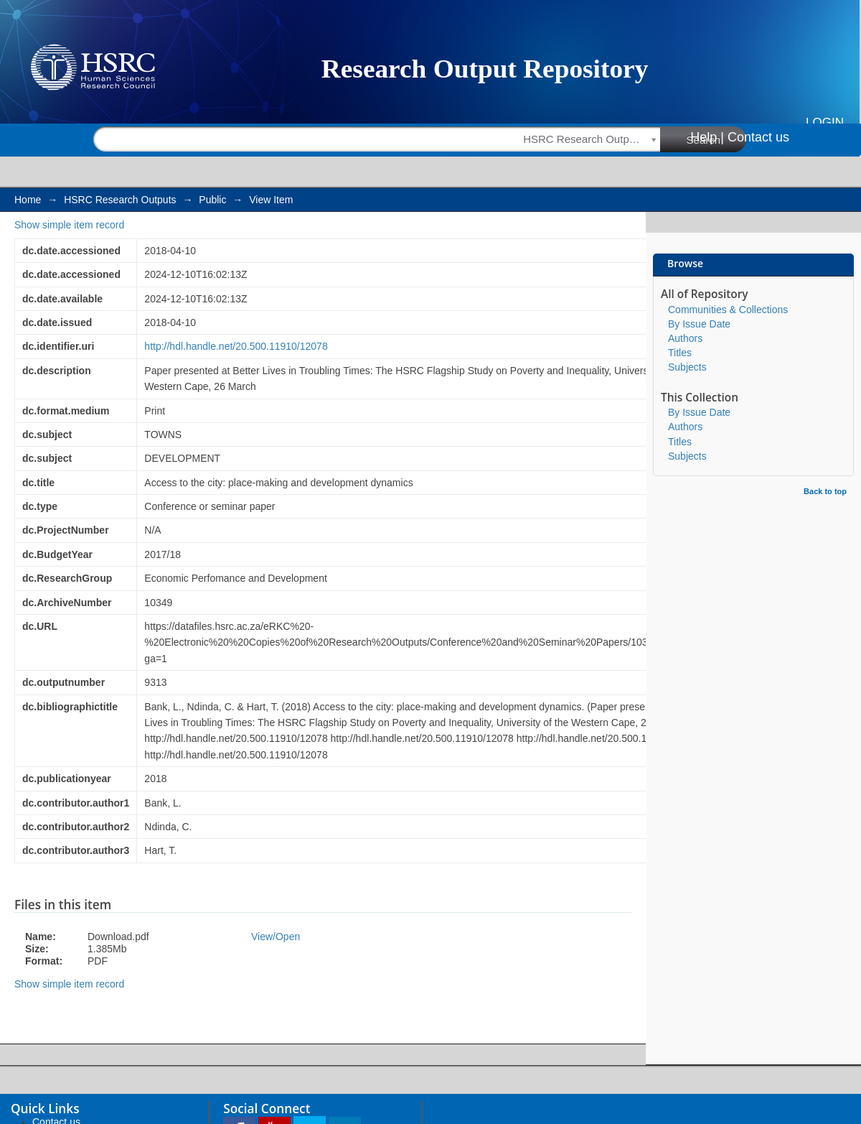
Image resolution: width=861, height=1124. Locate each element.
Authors (685, 338)
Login (825, 122)
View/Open (275, 936)
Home (27, 199)
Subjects (687, 367)
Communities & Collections (728, 309)
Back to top (825, 491)
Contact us (758, 137)
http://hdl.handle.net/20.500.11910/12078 (235, 346)
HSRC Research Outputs (120, 199)
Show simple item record (69, 225)
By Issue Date (699, 324)
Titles (680, 352)
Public (212, 199)
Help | (707, 137)
